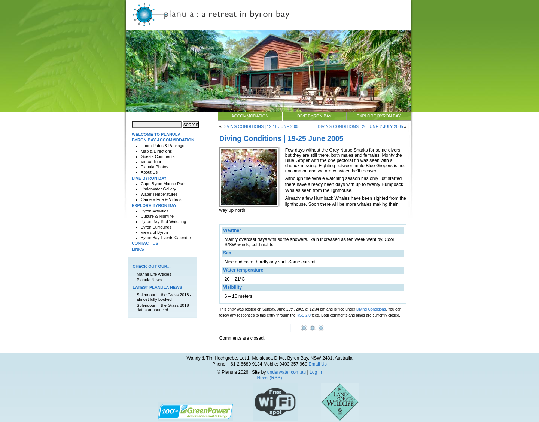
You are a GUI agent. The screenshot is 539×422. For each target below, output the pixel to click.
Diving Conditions (371, 309)
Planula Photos (154, 167)
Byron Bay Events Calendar (166, 237)
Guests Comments (158, 156)
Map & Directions (156, 151)
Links (138, 249)
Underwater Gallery (158, 189)
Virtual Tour (151, 161)
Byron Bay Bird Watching (163, 221)
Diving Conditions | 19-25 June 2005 (281, 138)
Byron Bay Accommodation (163, 140)
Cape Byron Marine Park (163, 183)
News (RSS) (269, 377)
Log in (316, 372)
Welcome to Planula (156, 134)
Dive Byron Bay (314, 116)
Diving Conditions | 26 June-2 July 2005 (360, 126)
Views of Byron (154, 232)
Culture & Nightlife (157, 216)
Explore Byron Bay (379, 116)
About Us (149, 172)
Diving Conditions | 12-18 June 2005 (261, 126)
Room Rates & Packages (163, 145)
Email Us (317, 364)
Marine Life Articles (154, 274)
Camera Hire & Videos (161, 199)
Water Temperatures (159, 194)
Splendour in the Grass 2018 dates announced (163, 307)
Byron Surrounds (156, 227)
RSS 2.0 (303, 315)
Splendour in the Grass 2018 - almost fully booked (164, 297)
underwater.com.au (286, 372)
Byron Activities (154, 211)
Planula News (149, 280)
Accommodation (249, 116)
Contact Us (145, 243)
